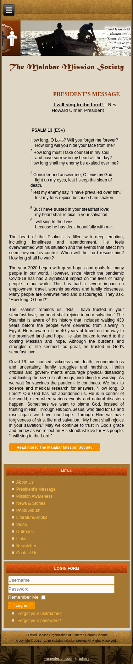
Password (8, 593)
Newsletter (26, 545)
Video (21, 524)
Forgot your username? (39, 613)
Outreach (25, 531)
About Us (25, 482)
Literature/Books (31, 517)
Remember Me (23, 597)
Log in (21, 605)
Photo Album (28, 510)
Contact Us (26, 552)
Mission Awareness (34, 496)
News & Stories (30, 503)
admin (84, 658)
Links (21, 538)
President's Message (36, 489)
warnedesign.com (58, 658)
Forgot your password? (39, 620)
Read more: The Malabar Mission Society (55, 447)
